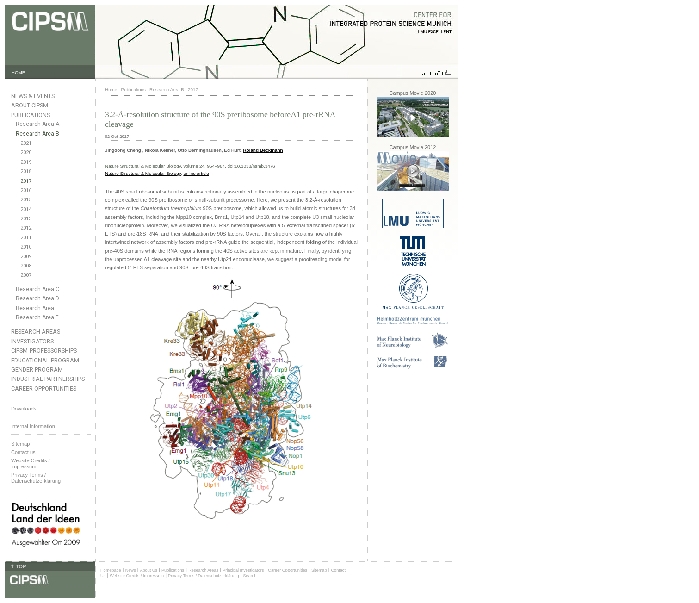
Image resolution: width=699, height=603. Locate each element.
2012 (25, 228)
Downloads (23, 408)
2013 (25, 219)
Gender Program (37, 369)
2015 (25, 200)
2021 (25, 143)
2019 (25, 162)
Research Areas (35, 331)
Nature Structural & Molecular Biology (143, 173)
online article (196, 173)
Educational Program (45, 360)
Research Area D (37, 298)
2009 (25, 257)
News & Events (33, 96)
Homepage (110, 570)
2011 (25, 238)
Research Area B (37, 134)
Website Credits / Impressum (137, 575)
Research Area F (37, 317)
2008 (25, 266)
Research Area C (37, 289)
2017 (25, 181)
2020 (25, 152)
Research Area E (37, 308)
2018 (25, 171)
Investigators (32, 341)
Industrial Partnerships (48, 378)
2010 (25, 247)
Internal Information (33, 426)
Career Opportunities (43, 388)
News (130, 570)
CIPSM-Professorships (44, 350)
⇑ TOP (18, 566)
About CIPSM (29, 105)
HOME (18, 72)
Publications (30, 115)
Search (250, 575)
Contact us (23, 452)
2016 (25, 190)
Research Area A (37, 124)
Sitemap (20, 444)
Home (111, 89)
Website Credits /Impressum (30, 463)
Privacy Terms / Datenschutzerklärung (36, 478)
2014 (25, 209)
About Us (148, 570)
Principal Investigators (243, 570)
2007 (25, 275)
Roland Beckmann (263, 150)
